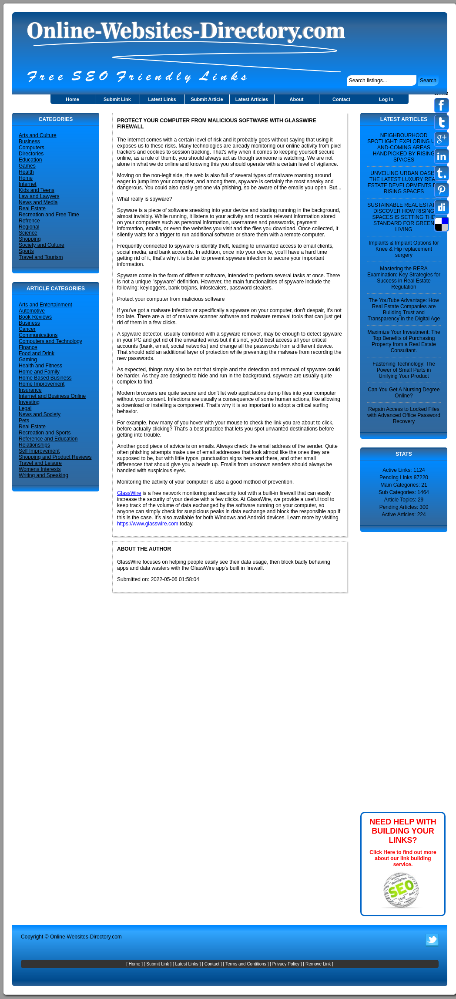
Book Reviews (35, 317)
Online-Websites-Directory (80, 937)
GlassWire (129, 493)
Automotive (32, 311)
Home (72, 99)
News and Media (38, 202)
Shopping (30, 239)
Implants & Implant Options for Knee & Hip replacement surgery (404, 249)
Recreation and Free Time (49, 215)
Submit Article (207, 99)
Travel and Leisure (40, 463)
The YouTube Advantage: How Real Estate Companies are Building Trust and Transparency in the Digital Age (404, 309)
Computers (31, 148)
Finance (28, 347)
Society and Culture (41, 245)
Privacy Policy (285, 964)
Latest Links (162, 99)
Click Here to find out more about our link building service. (402, 858)
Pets (24, 420)
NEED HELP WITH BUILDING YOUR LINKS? (402, 830)
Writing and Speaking (43, 475)
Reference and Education (48, 439)
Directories (31, 154)
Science (28, 233)
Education (30, 160)
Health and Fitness (40, 366)
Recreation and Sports (44, 433)
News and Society (39, 414)
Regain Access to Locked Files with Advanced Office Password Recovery (403, 415)
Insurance (30, 390)
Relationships (34, 445)
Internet (28, 184)
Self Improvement (39, 451)
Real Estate (32, 208)
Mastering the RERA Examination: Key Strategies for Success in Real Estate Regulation (403, 278)
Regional (29, 227)
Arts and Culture (38, 135)
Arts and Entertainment (45, 305)
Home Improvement (41, 384)
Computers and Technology (50, 341)
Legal (25, 408)
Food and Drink (36, 353)
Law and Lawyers (39, 196)
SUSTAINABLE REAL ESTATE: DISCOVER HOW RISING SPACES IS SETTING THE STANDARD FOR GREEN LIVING (403, 217)
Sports (26, 251)
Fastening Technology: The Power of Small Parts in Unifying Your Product (403, 370)
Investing (29, 402)
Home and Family (39, 372)
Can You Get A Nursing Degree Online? (403, 393)
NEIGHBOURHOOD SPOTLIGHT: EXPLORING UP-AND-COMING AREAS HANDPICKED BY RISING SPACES (403, 147)
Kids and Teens (36, 190)
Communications (38, 335)
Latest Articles (251, 99)
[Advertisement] (386, 671)
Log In (386, 99)
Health (26, 172)
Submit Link (117, 99)
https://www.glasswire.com (147, 524)
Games (27, 166)
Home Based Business (45, 378)
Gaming (28, 360)
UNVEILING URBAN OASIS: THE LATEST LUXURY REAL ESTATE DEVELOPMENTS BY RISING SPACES (404, 182)
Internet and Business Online (52, 396)
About (297, 99)
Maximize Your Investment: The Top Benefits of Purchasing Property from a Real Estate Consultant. (403, 341)
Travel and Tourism (41, 257)
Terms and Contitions (245, 964)
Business (29, 141)
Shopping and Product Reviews (55, 457)
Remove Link (318, 964)
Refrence (29, 221)
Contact (341, 99)
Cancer (27, 329)
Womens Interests (39, 469)
